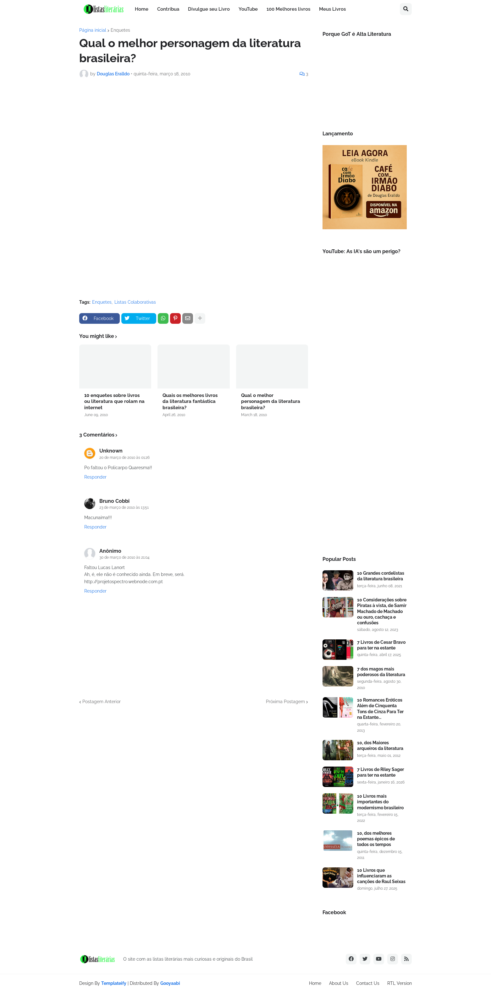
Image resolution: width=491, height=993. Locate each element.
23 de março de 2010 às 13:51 (124, 507)
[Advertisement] (365, 444)
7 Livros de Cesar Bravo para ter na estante (381, 645)
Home (315, 983)
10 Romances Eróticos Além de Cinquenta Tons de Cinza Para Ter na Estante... (380, 708)
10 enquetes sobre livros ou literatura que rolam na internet (114, 401)
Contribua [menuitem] (168, 9)
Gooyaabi (170, 983)
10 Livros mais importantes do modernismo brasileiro (380, 802)
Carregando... (157, 188)
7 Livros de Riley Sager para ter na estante (380, 772)
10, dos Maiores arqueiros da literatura (380, 745)
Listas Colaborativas (135, 302)
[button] (406, 9)
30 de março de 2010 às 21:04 (124, 557)
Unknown (111, 451)
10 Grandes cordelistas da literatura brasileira (380, 576)
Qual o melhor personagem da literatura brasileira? (270, 401)
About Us (338, 983)
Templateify (113, 983)
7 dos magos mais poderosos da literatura (381, 671)
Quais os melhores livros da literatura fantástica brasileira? (190, 401)
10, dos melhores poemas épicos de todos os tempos (376, 839)
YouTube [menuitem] (248, 9)
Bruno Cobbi (114, 501)
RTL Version (399, 983)
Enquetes (120, 30)
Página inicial (92, 30)
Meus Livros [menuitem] (332, 9)
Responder (95, 477)
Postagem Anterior (101, 701)
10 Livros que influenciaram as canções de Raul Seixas (381, 876)
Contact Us (367, 983)
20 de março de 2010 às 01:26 (124, 457)
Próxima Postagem (285, 701)
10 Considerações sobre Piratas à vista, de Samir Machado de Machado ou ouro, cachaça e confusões (381, 611)
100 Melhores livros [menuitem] (288, 9)
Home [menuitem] (141, 9)
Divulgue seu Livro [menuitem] (209, 9)
